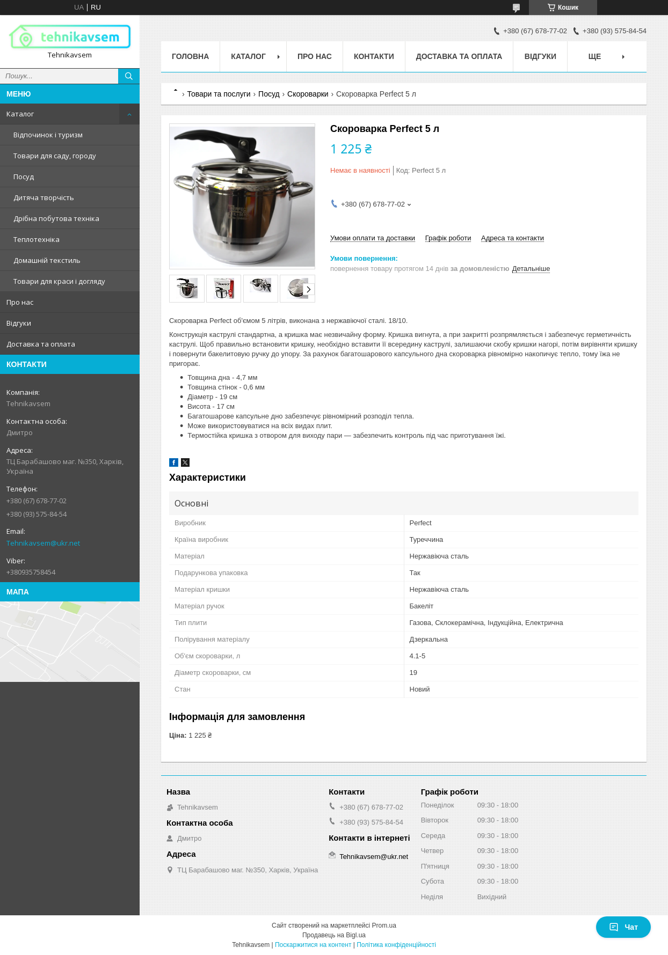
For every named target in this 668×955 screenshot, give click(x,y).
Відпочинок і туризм (48, 134)
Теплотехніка (36, 239)
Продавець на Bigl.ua (334, 935)
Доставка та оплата (40, 344)
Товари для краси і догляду (59, 281)
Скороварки (308, 94)
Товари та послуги (218, 94)
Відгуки (18, 323)
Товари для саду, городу (54, 155)
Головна (190, 56)
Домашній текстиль (47, 260)
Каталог (20, 114)
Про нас (19, 302)
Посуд (23, 176)
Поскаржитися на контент (313, 945)
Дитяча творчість (43, 197)
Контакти (374, 56)
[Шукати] (129, 76)
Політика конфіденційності (396, 945)
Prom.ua (384, 925)
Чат (623, 927)
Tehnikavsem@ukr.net (43, 543)
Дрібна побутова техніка (56, 218)
